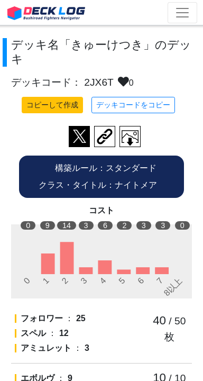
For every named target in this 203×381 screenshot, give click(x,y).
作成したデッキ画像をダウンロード (130, 136)
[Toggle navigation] (182, 12)
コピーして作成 (52, 105)
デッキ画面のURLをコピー (104, 136)
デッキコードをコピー (133, 105)
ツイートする (79, 136)
